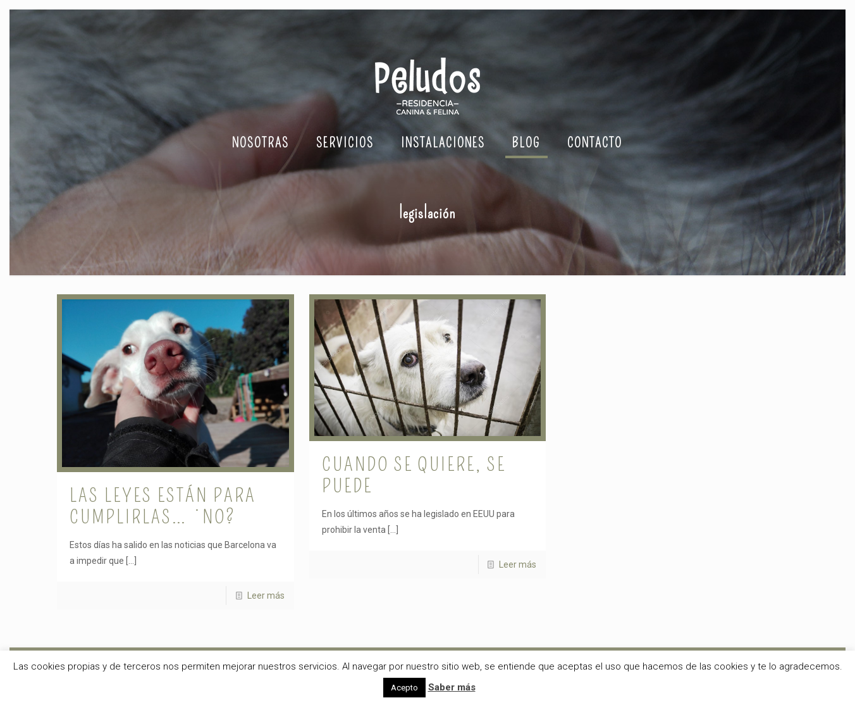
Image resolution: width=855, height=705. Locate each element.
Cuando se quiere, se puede (414, 475)
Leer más (266, 595)
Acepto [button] (404, 687)
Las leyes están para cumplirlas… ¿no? (163, 506)
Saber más (452, 687)
